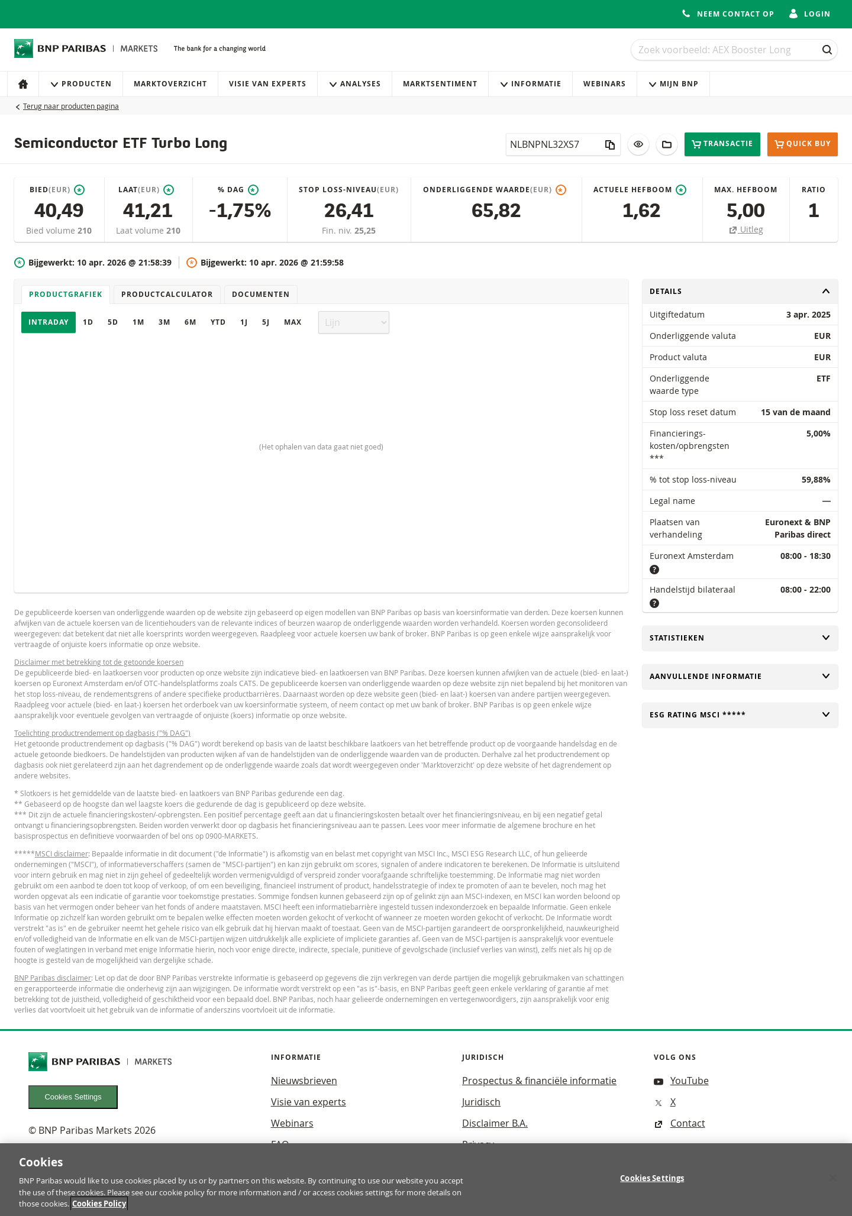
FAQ (280, 1144)
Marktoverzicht (170, 84)
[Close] (833, 1185)
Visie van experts (267, 84)
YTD (218, 322)
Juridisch (481, 1101)
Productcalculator (167, 294)
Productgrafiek (65, 294)
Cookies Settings (73, 1096)
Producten (81, 84)
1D (88, 322)
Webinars (604, 84)
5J (266, 322)
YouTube (681, 1080)
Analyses (354, 84)
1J (244, 322)
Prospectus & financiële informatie (539, 1080)
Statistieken (740, 638)
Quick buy (802, 144)
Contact (679, 1123)
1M (138, 322)
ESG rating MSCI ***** (740, 715)
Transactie (722, 144)
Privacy (478, 1144)
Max (293, 322)
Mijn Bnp (673, 84)
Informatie (530, 84)
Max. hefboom (745, 190)
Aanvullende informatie (740, 676)
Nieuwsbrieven (304, 1080)
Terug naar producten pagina (71, 106)
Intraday (48, 322)
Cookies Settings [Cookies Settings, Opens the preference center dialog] (652, 1185)
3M (164, 322)
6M (190, 322)
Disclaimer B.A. (495, 1123)
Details (740, 291)
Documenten (261, 294)
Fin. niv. (338, 230)
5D (113, 322)
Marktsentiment (440, 84)
